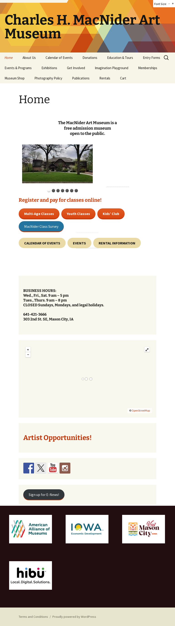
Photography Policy (48, 78)
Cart (123, 78)
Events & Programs (18, 68)
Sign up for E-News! (44, 494)
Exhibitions (49, 68)
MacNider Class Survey (41, 226)
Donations (89, 57)
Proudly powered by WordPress (74, 617)
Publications (81, 78)
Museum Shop (15, 78)
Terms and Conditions (33, 617)
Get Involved (76, 68)
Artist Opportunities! (57, 438)
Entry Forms (151, 57)
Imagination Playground (111, 68)
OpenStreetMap (141, 410)
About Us (29, 57)
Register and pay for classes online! (60, 200)
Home (9, 57)
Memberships (147, 68)
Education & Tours (120, 57)
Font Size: (160, 4)
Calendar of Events (59, 57)
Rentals (104, 78)
